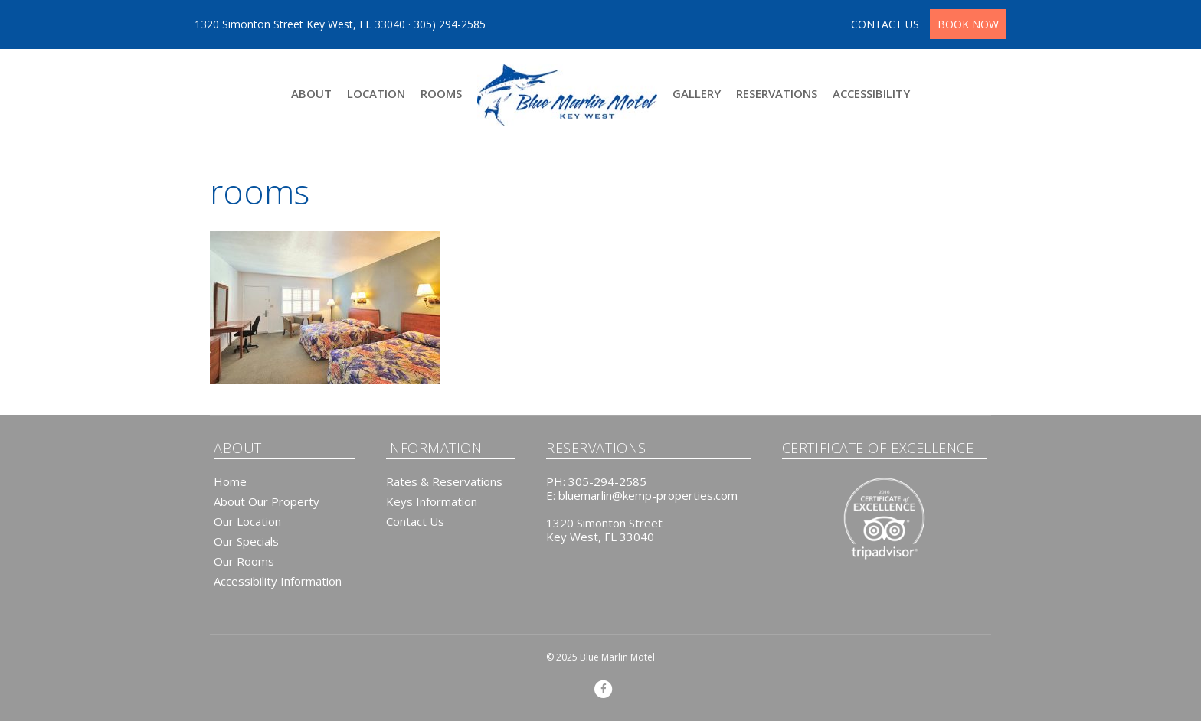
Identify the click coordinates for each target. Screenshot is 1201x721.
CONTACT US (886, 24)
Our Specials (246, 541)
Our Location (247, 521)
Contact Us (415, 521)
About (311, 93)
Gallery (696, 93)
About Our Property (266, 501)
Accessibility (871, 93)
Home (230, 481)
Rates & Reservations (444, 481)
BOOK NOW (968, 24)
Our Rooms (244, 561)
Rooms (441, 93)
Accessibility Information (278, 581)
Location (376, 93)
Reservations (776, 93)
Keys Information (431, 501)
